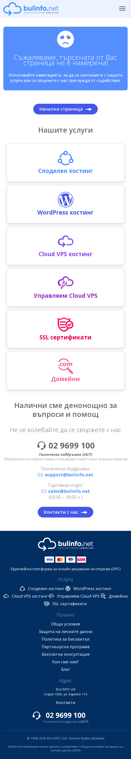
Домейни (118, 596)
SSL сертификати (69, 603)
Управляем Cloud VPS (78, 596)
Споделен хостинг (46, 588)
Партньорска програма (65, 646)
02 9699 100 (72, 445)
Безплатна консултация (65, 654)
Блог (65, 669)
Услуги (65, 579)
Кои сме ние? (65, 661)
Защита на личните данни (65, 631)
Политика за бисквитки (65, 639)
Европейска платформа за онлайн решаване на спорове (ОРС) (66, 568)
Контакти (65, 702)
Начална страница (65, 109)
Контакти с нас (65, 512)
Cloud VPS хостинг (30, 596)
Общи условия (65, 624)
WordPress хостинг (92, 588)
